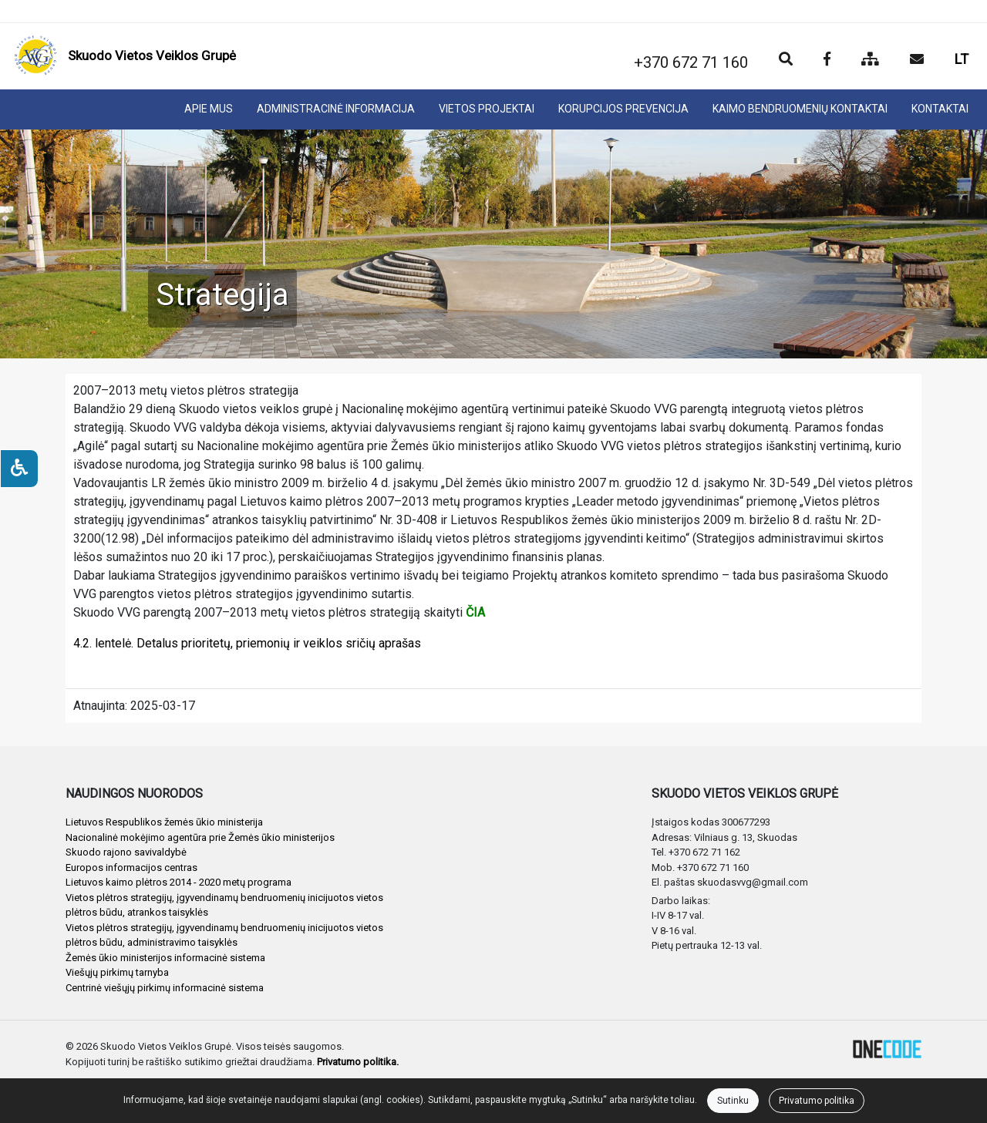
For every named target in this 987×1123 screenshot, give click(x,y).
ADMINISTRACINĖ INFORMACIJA (336, 109)
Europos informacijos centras (131, 867)
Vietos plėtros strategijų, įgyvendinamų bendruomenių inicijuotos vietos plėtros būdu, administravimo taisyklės (224, 935)
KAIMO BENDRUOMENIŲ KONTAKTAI (800, 109)
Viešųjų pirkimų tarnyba (117, 972)
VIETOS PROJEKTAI (486, 109)
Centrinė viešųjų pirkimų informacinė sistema (165, 988)
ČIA (475, 612)
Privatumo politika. (358, 1062)
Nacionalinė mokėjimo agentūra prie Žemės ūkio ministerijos (200, 837)
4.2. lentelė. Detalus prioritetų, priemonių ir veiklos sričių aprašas (247, 643)
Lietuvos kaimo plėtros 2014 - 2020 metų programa (178, 882)
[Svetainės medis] (870, 60)
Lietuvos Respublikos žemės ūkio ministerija (164, 822)
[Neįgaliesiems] (19, 468)
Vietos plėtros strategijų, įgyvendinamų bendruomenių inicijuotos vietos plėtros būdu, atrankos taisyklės (224, 905)
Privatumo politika (816, 1100)
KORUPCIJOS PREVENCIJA (623, 109)
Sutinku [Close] (733, 1100)
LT (961, 59)
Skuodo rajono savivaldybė (126, 852)
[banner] (124, 56)
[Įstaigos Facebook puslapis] (827, 60)
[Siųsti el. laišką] (917, 60)
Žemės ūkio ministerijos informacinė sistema (165, 957)
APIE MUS (208, 109)
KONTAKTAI (939, 109)
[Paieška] (786, 60)
